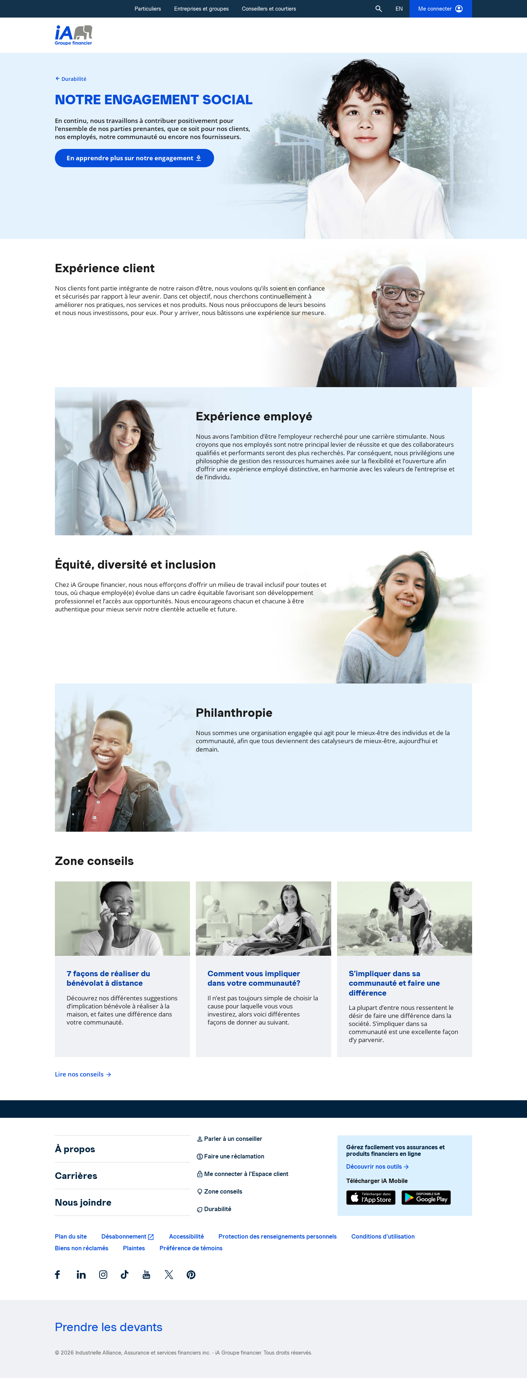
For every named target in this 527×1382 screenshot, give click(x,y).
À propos (75, 1153)
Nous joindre (83, 1206)
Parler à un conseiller (229, 1143)
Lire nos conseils (82, 1078)
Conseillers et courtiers (269, 9)
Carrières (76, 1180)
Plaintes (134, 1252)
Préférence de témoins (191, 1252)
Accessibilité (186, 1240)
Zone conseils (219, 1195)
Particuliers (148, 9)
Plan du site (71, 1240)
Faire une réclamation (230, 1160)
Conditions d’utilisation (383, 1240)
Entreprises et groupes (201, 9)
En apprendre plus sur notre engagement (134, 158)
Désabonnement (123, 1240)
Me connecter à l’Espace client (242, 1178)
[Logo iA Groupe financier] (73, 35)
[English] (399, 9)
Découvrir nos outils (378, 1171)
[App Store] (371, 1201)
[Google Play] (426, 1201)
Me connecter (440, 8)
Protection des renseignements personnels (277, 1240)
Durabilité (73, 78)
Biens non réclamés (81, 1252)
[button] (379, 9)
